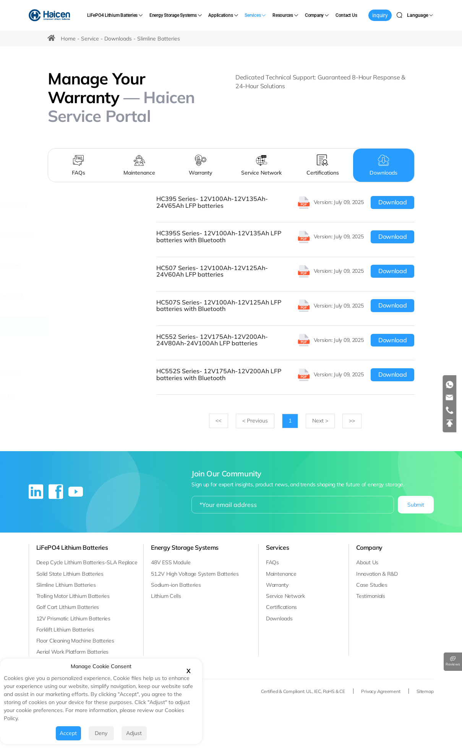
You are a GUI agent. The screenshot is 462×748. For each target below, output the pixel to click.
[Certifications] (322, 165)
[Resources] (285, 15)
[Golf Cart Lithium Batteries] (46, 269)
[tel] (450, 410)
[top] (450, 423)
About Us (367, 562)
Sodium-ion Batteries (176, 584)
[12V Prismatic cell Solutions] (46, 299)
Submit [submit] (415, 504)
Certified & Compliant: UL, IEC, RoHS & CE (303, 691)
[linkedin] (37, 495)
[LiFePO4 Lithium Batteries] (115, 15)
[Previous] (257, 421)
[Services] (256, 15)
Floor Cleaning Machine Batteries (75, 640)
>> (221, 421)
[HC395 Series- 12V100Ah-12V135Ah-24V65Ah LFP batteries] (287, 202)
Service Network (285, 596)
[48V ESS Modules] (46, 374)
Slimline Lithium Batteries (66, 584)
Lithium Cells (166, 596)
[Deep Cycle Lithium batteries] (46, 209)
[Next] (321, 421)
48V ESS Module (170, 562)
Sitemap (425, 691)
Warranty (277, 584)
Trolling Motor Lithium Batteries (73, 596)
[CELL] (46, 350)
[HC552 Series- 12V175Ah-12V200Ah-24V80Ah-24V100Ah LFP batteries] (287, 340)
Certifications (281, 607)
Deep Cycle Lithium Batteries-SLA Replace (87, 562)
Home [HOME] (68, 38)
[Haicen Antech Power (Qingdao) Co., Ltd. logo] (50, 15)
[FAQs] (78, 165)
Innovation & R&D (377, 573)
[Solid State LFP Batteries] (46, 400)
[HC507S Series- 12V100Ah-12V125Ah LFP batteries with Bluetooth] (287, 305)
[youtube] (75, 495)
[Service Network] (261, 165)
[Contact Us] (346, 15)
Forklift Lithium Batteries (65, 629)
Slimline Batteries (158, 38)
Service (90, 38)
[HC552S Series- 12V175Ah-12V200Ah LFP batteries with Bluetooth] (287, 374)
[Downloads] (383, 165)
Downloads (118, 38)
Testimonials (370, 596)
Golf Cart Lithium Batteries (67, 607)
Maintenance (281, 573)
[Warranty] (200, 165)
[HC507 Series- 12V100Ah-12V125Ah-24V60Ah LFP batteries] (287, 271)
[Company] (317, 15)
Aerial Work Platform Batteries (72, 651)
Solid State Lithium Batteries (70, 573)
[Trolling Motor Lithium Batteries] (46, 239)
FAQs (272, 562)
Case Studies (371, 584)
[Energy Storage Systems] (176, 15)
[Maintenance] (139, 165)
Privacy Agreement (381, 691)
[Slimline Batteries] (46, 327)
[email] (450, 398)
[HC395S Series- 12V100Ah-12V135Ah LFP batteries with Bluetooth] (287, 236)
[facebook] (57, 495)
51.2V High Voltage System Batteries (194, 573)
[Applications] (223, 15)
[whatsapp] (450, 385)
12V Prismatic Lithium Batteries (73, 618)
